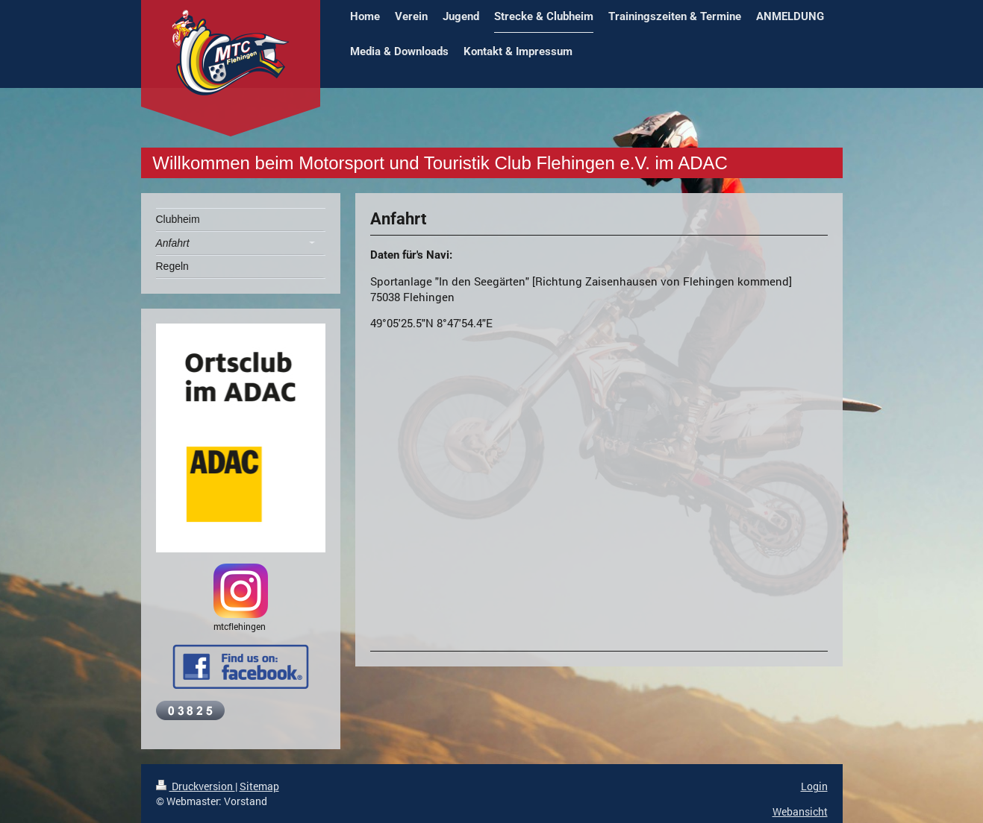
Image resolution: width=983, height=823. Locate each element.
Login (814, 786)
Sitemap (259, 786)
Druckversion (195, 786)
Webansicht (800, 811)
